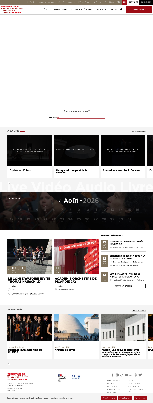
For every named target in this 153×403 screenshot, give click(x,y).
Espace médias (139, 9)
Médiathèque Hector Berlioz (90, 2)
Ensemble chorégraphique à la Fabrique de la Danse (127, 257)
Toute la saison (123, 286)
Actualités (102, 9)
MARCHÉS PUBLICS (113, 389)
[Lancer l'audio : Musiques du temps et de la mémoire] (76, 150)
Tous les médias (139, 132)
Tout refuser (125, 398)
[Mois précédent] (59, 200)
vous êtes (52, 117)
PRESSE (130, 380)
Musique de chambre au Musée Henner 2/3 (126, 243)
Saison (114, 9)
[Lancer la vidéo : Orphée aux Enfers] (29, 150)
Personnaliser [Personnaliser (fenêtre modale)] (140, 398)
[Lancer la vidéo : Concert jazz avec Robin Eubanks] (123, 150)
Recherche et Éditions (82, 9)
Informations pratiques (14, 388)
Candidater (109, 2)
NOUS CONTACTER (113, 380)
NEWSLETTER (111, 383)
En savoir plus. (68, 398)
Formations (60, 9)
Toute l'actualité (139, 310)
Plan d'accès (11, 390)
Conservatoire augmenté (49, 2)
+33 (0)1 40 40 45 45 (16, 385)
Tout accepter (109, 398)
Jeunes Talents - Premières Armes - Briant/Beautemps (125, 275)
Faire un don (69, 2)
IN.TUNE (31, 2)
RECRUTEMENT (112, 386)
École (47, 9)
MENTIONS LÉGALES (134, 386)
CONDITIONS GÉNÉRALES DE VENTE (137, 390)
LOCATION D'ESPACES (135, 383)
